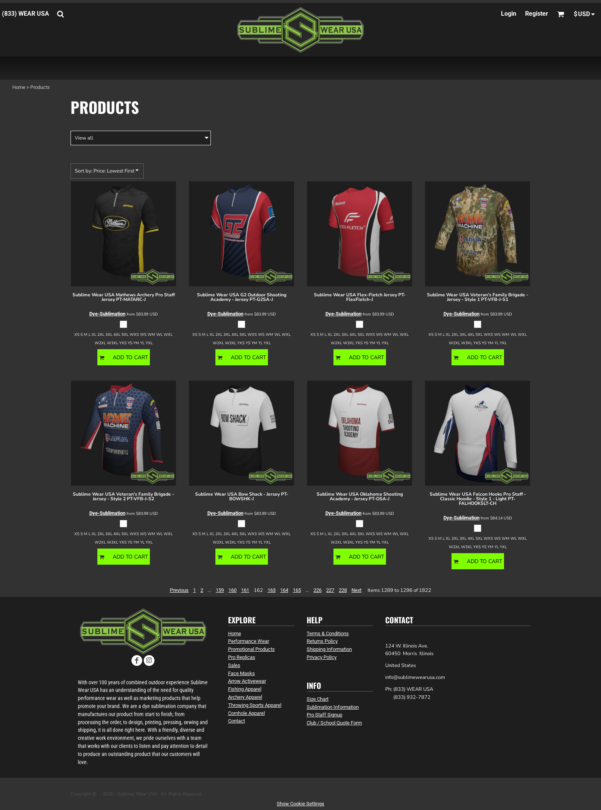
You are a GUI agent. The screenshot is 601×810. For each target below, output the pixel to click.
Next (356, 590)
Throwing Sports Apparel (254, 705)
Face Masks (241, 673)
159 (220, 590)
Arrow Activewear (247, 681)
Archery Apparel (245, 697)
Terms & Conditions (328, 633)
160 (232, 590)
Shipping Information (329, 649)
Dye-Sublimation (107, 314)
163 (272, 590)
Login (508, 13)
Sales (234, 665)
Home (18, 87)
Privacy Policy (322, 657)
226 (318, 590)
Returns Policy (322, 641)
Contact (236, 721)
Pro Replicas (241, 657)
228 (343, 590)
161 (245, 590)
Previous (179, 590)
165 (297, 590)
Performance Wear (248, 641)
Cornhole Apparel (246, 713)
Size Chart (317, 699)
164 (284, 590)
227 (330, 590)
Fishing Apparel (244, 689)
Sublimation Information (333, 707)
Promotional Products (251, 649)
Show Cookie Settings (300, 804)
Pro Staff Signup (324, 715)
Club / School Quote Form (334, 723)
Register (536, 13)
